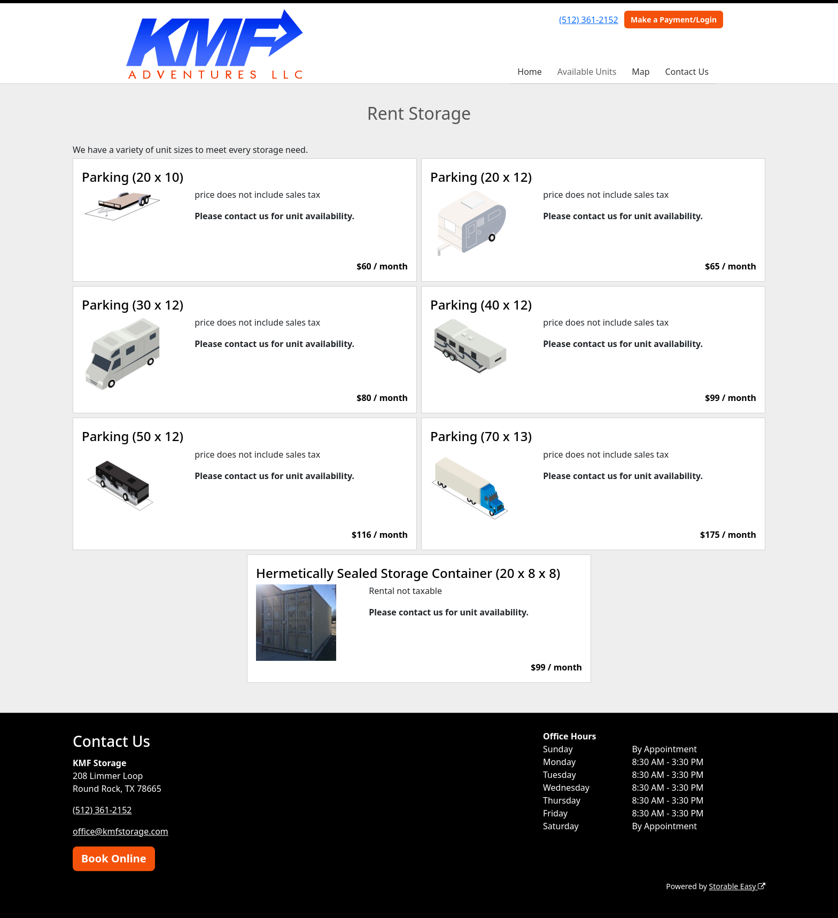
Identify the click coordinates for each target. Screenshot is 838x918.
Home (529, 72)
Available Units (587, 72)
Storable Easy (737, 886)
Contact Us (686, 72)
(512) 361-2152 (588, 20)
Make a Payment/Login (674, 19)
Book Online (113, 858)
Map (640, 72)
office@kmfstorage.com (120, 831)
